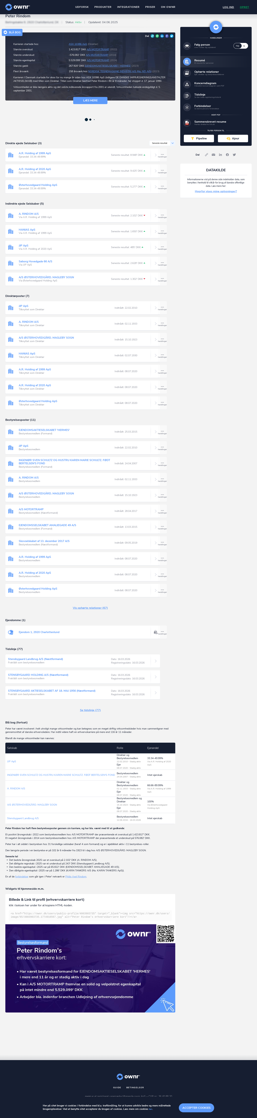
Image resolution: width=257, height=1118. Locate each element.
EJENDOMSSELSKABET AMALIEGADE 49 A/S (49, 530)
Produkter (102, 7)
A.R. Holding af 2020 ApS (36, 174)
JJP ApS (24, 251)
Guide (117, 1092)
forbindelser (21, 881)
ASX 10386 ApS (78, 49)
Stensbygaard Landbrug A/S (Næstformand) (37, 664)
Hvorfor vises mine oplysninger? (216, 196)
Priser (150, 7)
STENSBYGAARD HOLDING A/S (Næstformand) (40, 680)
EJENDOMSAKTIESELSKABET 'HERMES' (108, 71)
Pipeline (201, 143)
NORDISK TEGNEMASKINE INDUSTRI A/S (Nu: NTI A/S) (120, 76)
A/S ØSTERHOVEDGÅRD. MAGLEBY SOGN (47, 282)
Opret (244, 7)
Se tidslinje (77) (90, 715)
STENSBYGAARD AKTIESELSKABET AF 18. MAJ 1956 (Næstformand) (54, 696)
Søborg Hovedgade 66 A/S (36, 266)
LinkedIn (162, 41)
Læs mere (90, 105)
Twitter (171, 41)
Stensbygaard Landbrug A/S (23, 823)
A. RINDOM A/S (29, 219)
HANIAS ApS (27, 235)
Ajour (235, 143)
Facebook (167, 41)
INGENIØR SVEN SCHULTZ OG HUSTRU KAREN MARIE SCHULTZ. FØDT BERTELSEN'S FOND (63, 466)
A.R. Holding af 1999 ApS (36, 158)
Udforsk (81, 7)
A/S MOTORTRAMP (98, 54)
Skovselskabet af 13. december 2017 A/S (46, 546)
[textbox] (90, 920)
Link (152, 41)
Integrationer (128, 7)
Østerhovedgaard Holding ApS (39, 190)
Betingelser (135, 1092)
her (150, 1109)
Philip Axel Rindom (75, 881)
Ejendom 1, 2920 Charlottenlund (40, 637)
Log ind (227, 7)
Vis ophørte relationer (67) (90, 613)
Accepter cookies (196, 1107)
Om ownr (167, 7)
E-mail (157, 41)
